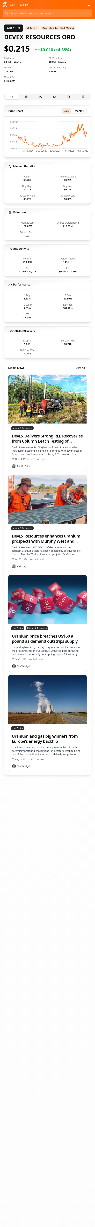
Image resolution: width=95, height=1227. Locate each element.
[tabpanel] (47, 440)
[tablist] (47, 97)
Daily (66, 110)
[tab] (12, 96)
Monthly (80, 110)
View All (80, 367)
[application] (47, 138)
